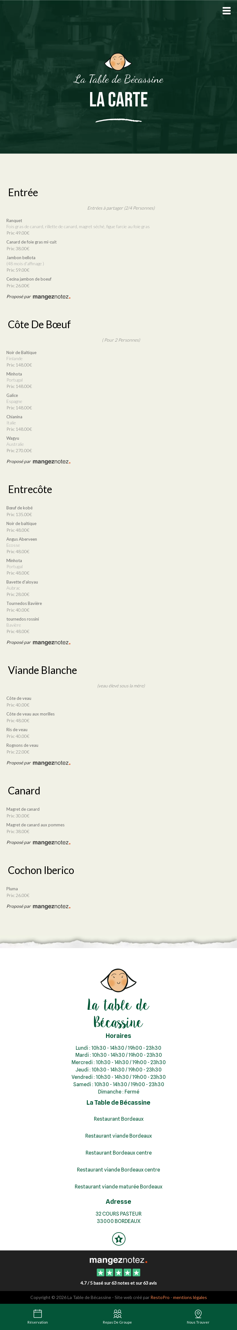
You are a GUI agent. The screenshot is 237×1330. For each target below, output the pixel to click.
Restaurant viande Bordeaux (118, 1136)
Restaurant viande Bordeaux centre (118, 1170)
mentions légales (190, 1297)
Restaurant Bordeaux (118, 1119)
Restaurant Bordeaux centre (119, 1153)
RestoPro (160, 1297)
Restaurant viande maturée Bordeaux (118, 1187)
